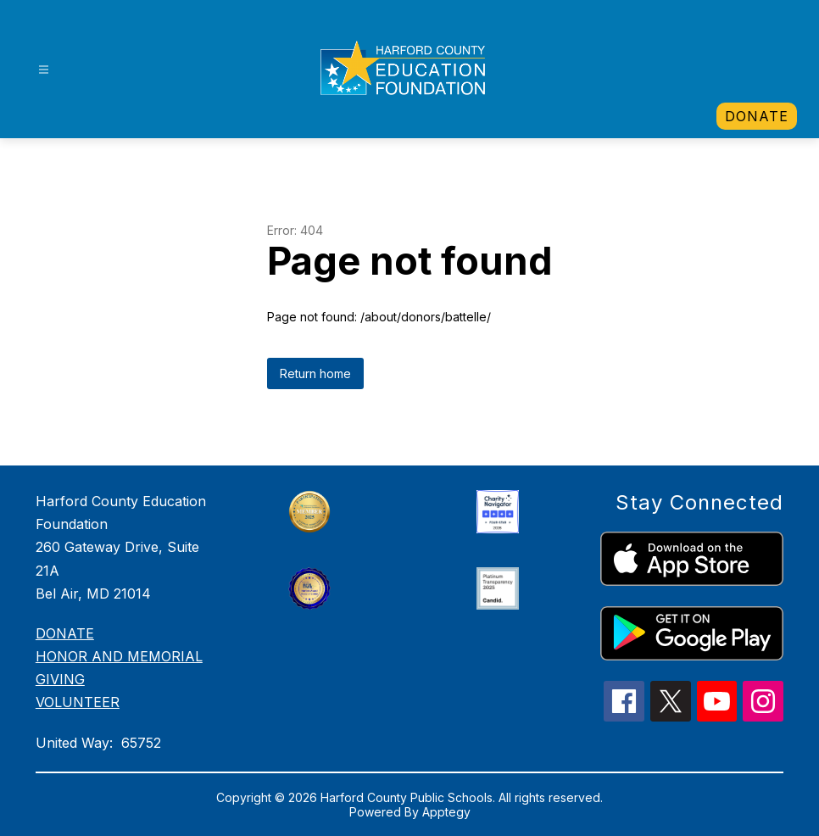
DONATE (65, 633)
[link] (756, 116)
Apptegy (446, 812)
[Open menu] (43, 70)
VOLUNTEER (78, 702)
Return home (315, 373)
